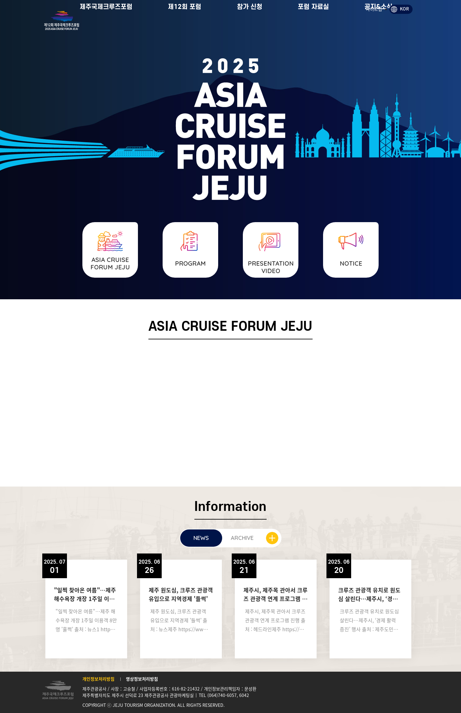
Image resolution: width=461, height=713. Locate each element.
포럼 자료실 (331, 27)
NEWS (201, 537)
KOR (404, 9)
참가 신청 (268, 27)
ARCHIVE (242, 537)
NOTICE (351, 263)
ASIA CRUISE (110, 263)
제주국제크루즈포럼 (124, 27)
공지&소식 (397, 27)
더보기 (272, 538)
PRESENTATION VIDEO (271, 267)
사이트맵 (374, 9)
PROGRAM (190, 263)
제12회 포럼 (203, 27)
